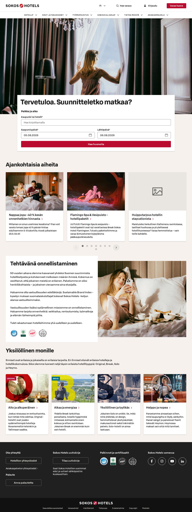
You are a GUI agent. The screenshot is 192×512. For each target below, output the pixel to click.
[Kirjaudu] (150, 6)
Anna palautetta (23, 482)
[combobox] (102, 6)
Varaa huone (176, 5)
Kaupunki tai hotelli (32, 117)
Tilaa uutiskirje (71, 460)
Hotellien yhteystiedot (23, 460)
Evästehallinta (118, 508)
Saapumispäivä (29, 129)
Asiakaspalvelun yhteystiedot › (22, 468)
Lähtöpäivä (103, 129)
